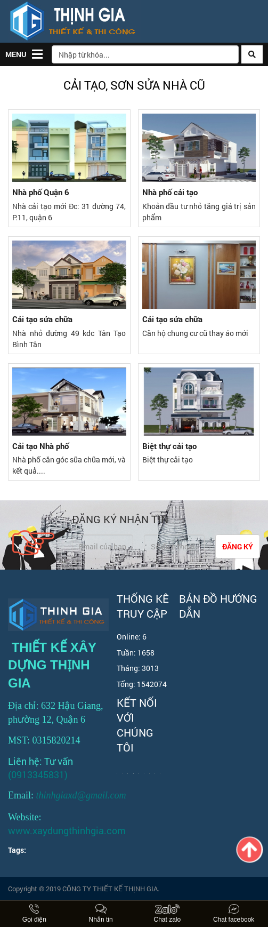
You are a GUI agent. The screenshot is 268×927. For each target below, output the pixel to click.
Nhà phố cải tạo (170, 192)
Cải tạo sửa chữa (42, 319)
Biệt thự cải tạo (169, 446)
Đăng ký (237, 546)
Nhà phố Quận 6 (40, 192)
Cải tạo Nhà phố (40, 446)
